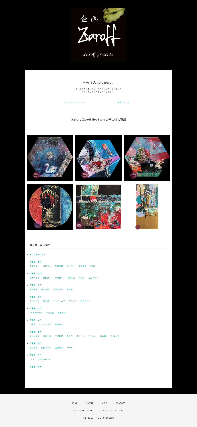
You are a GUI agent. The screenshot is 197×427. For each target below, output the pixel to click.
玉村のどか (35, 301)
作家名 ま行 (36, 332)
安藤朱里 (82, 266)
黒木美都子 (35, 278)
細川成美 (59, 324)
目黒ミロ (47, 336)
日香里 (33, 324)
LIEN (32, 359)
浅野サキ (47, 266)
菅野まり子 (58, 289)
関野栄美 (34, 289)
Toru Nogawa (36, 313)
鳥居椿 (46, 301)
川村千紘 (71, 278)
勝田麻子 (47, 278)
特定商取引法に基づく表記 (113, 411)
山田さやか (46, 348)
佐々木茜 (45, 289)
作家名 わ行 (36, 367)
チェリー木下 (59, 301)
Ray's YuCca (44, 359)
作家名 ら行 (36, 355)
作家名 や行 (36, 343)
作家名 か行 (36, 273)
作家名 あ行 (36, 262)
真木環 (103, 336)
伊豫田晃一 (35, 266)
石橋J (92, 266)
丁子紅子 (73, 301)
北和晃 (81, 278)
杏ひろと (71, 266)
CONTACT (120, 403)
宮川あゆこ (115, 336)
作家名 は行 (36, 320)
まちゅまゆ (35, 336)
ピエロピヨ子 (45, 324)
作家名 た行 (36, 297)
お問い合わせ (123, 102)
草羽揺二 (59, 278)
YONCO (70, 348)
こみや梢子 (93, 278)
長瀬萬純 (62, 313)
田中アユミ (85, 301)
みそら (70, 336)
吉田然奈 (59, 348)
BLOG (104, 403)
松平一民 (80, 336)
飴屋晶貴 (59, 266)
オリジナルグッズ (38, 254)
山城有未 (34, 348)
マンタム (92, 336)
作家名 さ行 (36, 285)
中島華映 (50, 313)
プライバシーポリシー (82, 411)
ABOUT (89, 403)
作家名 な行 (36, 308)
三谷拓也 (59, 336)
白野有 (70, 289)
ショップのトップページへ (74, 102)
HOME (75, 403)
